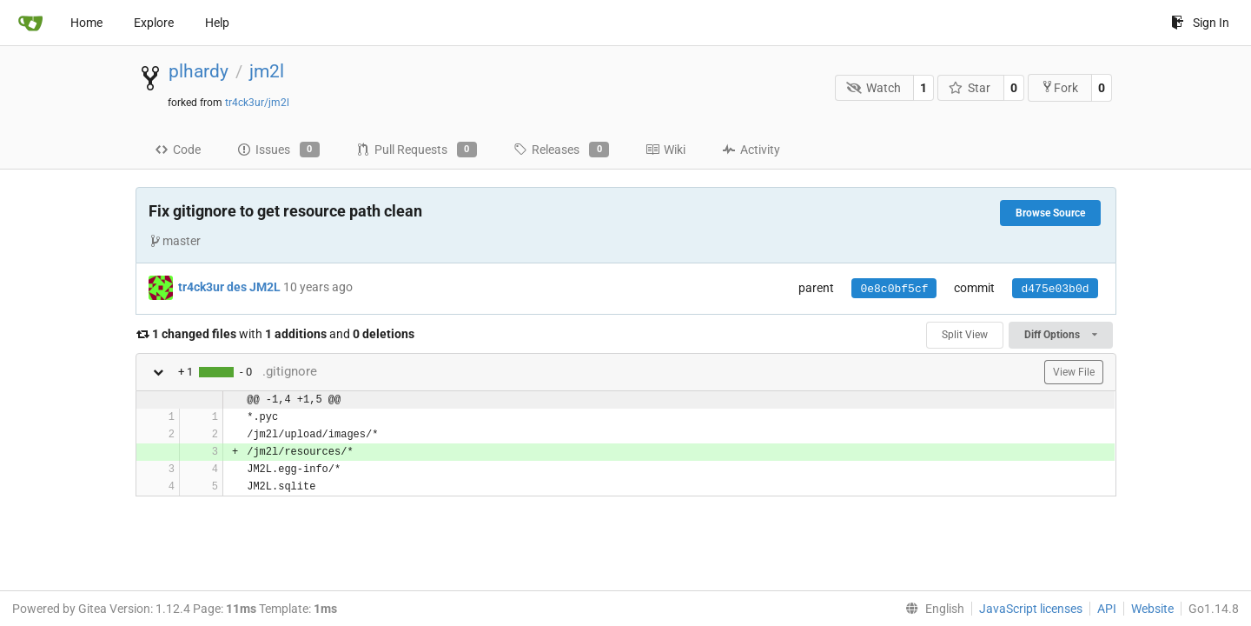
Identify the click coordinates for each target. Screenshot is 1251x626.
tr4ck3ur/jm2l (257, 103)
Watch (873, 88)
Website (1152, 609)
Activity (751, 149)
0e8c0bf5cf (894, 289)
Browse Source (1050, 213)
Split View (965, 335)
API (1106, 609)
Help (217, 23)
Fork (1059, 87)
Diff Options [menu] (1060, 335)
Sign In (1200, 23)
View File (1074, 372)
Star (970, 88)
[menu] (931, 608)
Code (178, 149)
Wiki (665, 149)
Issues (278, 149)
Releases (561, 149)
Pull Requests (416, 149)
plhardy (198, 71)
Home (86, 23)
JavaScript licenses (1030, 609)
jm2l (266, 71)
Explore (154, 23)
